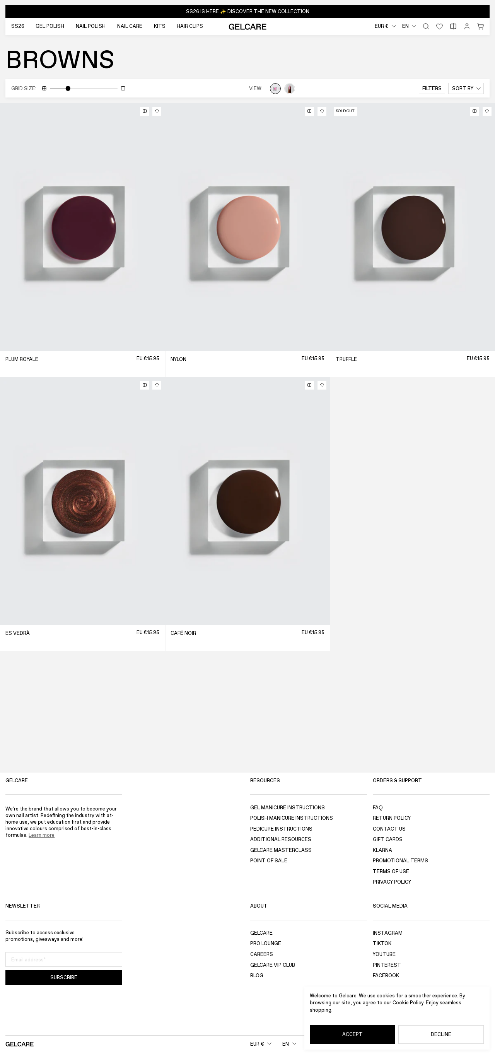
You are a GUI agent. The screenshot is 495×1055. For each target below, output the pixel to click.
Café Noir (183, 633)
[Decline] (441, 1034)
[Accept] (352, 1034)
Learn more (42, 835)
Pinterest (387, 965)
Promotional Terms (400, 861)
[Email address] (63, 959)
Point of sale (268, 861)
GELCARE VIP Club (272, 965)
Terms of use (391, 871)
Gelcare (261, 933)
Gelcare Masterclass (281, 850)
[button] (247, 11)
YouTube (384, 954)
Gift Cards (388, 839)
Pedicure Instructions (281, 829)
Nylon (178, 359)
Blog (256, 976)
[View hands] (289, 88)
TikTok (382, 944)
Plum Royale (21, 359)
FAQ (378, 807)
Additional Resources (280, 839)
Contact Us (389, 829)
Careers (261, 954)
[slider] (67, 88)
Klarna (382, 850)
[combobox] (385, 26)
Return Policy (392, 818)
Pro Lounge (265, 944)
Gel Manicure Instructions (287, 807)
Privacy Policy (392, 882)
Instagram (388, 933)
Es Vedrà (17, 633)
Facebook (386, 976)
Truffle (346, 359)
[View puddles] (275, 88)
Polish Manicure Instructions (291, 818)
